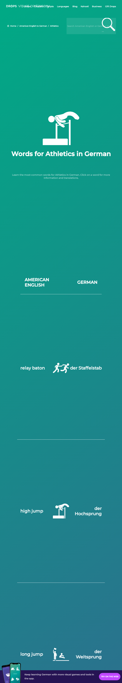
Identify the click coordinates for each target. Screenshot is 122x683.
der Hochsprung (88, 511)
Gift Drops (110, 6)
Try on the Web (109, 676)
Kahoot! (85, 6)
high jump (31, 511)
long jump (31, 654)
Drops (27, 6)
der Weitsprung (89, 654)
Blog (74, 6)
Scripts (50, 6)
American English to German (33, 26)
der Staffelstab (86, 368)
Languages (63, 6)
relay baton (32, 368)
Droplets (38, 6)
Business (97, 6)
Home (13, 26)
